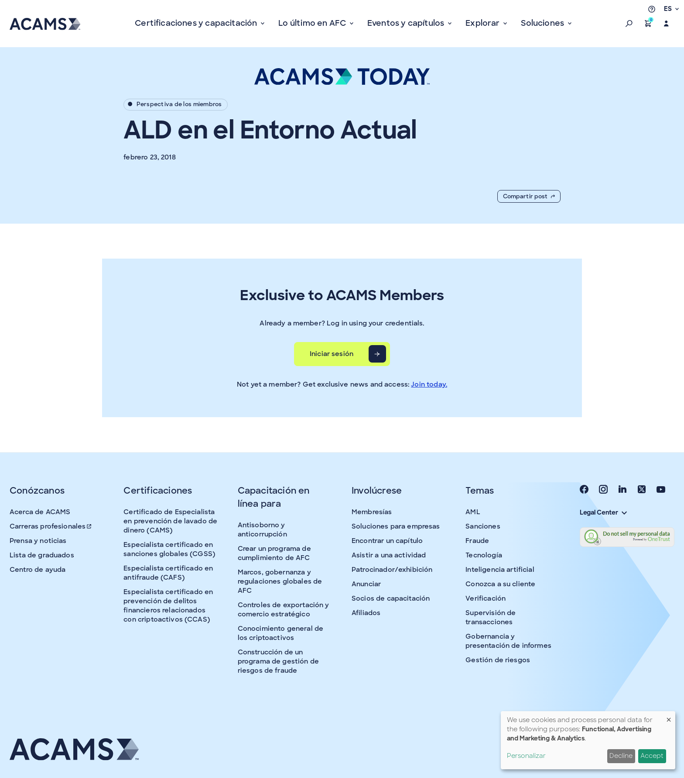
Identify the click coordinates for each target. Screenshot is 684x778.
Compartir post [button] (529, 196)
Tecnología (483, 555)
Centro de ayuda (37, 569)
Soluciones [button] (543, 23)
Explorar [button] (483, 23)
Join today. (429, 384)
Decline (621, 756)
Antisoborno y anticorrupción (262, 530)
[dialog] (588, 740)
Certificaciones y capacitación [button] (197, 23)
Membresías (372, 512)
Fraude (477, 540)
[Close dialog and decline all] (668, 716)
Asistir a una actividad (389, 555)
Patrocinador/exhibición (392, 569)
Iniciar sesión (331, 353)
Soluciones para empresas (396, 526)
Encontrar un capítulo (387, 540)
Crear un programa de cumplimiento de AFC (274, 553)
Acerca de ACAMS (40, 512)
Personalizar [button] (526, 756)
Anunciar (366, 584)
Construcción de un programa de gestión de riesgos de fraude (278, 661)
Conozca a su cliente (500, 584)
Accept (651, 756)
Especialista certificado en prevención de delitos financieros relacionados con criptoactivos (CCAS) (168, 606)
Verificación (485, 598)
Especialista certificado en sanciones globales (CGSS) (169, 549)
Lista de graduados (42, 555)
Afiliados (366, 613)
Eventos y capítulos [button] (406, 23)
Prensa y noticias (38, 540)
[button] (629, 23)
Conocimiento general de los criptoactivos (280, 633)
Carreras (51, 526)
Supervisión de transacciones (490, 617)
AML (472, 512)
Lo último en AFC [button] (313, 23)
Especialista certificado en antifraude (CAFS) (168, 573)
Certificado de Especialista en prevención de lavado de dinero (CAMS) (170, 521)
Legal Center (603, 512)
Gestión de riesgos (497, 660)
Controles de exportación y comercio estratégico (283, 610)
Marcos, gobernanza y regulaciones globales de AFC (280, 581)
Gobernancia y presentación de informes (508, 641)
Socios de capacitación (391, 598)
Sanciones (482, 526)
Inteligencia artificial (499, 569)
